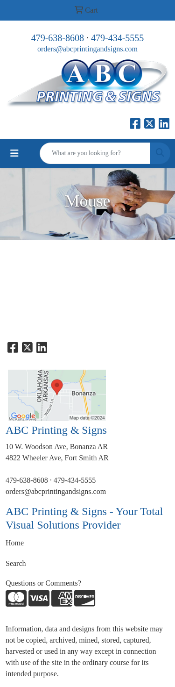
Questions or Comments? (43, 583)
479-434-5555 (117, 38)
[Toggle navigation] (14, 153)
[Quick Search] (95, 153)
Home (15, 543)
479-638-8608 (57, 38)
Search (16, 563)
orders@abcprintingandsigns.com (87, 49)
